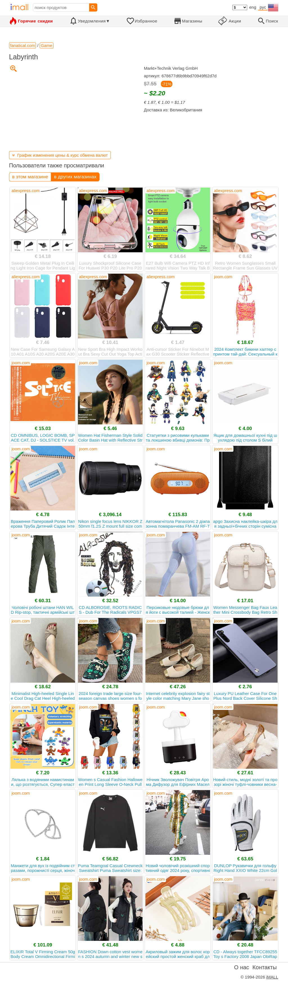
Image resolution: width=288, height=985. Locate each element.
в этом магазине (30, 176)
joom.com (223, 276)
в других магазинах (75, 176)
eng (252, 7)
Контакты (265, 967)
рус (263, 7)
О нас (241, 967)
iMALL (272, 977)
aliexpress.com (26, 190)
